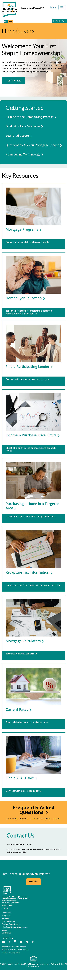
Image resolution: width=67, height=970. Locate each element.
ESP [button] (10, 22)
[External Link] (3, 942)
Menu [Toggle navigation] (53, 7)
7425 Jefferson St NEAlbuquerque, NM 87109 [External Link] (10, 902)
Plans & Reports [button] (8, 921)
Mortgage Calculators (25, 641)
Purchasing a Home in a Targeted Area (32, 505)
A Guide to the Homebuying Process (29, 117)
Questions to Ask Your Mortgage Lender (32, 145)
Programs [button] (6, 915)
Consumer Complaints (11, 952)
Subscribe (33, 881)
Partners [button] (5, 918)
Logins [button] (4, 930)
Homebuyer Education (25, 298)
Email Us (5, 908)
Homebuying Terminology (23, 154)
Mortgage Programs (23, 229)
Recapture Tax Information (29, 572)
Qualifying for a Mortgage (23, 126)
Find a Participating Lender (29, 366)
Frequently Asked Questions (33, 809)
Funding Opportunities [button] (11, 924)
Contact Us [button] (6, 933)
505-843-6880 (7, 905)
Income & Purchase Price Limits (32, 435)
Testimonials (13, 80)
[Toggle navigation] (62, 7)
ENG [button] (6, 22)
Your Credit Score (17, 135)
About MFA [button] (7, 912)
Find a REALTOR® (21, 778)
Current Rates (18, 709)
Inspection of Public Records (14, 947)
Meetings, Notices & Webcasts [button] (14, 927)
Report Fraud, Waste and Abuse (15, 949)
